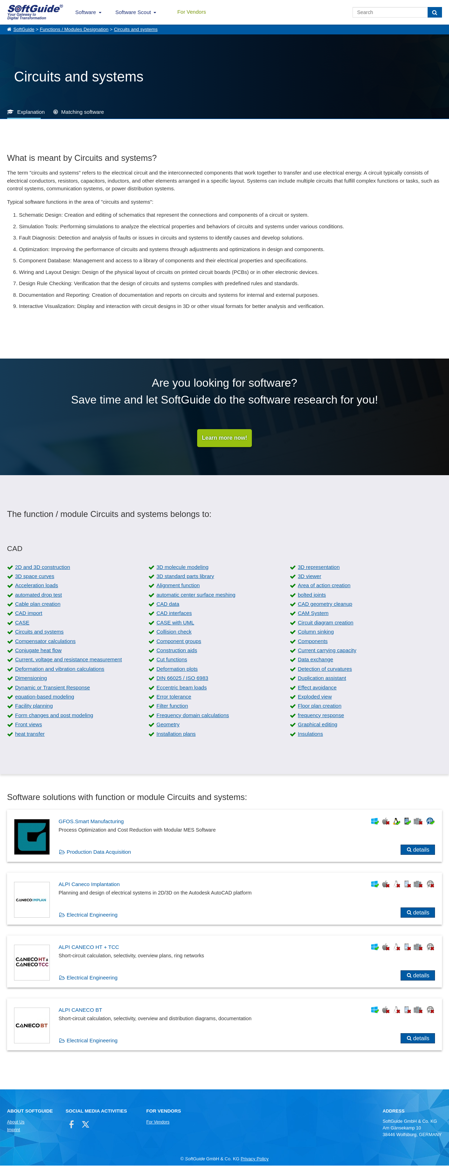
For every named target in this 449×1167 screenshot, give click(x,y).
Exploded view (315, 698)
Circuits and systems (136, 29)
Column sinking (316, 633)
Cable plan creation (37, 605)
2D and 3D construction (42, 568)
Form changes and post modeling (54, 717)
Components (313, 642)
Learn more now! (224, 438)
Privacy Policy (255, 1160)
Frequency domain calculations (192, 717)
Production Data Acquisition (99, 853)
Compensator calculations (45, 642)
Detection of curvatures (325, 670)
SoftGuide (23, 29)
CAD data (167, 605)
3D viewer (309, 578)
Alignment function (178, 587)
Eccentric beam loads (181, 688)
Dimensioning (31, 679)
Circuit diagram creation (325, 624)
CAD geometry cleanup (325, 605)
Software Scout (133, 12)
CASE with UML (175, 624)
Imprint (13, 1131)
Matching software (82, 112)
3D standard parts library (185, 578)
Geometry (168, 726)
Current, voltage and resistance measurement (68, 661)
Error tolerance (173, 698)
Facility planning (34, 707)
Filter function (172, 707)
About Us (16, 1123)
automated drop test (38, 596)
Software (85, 12)
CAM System (313, 614)
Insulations (310, 735)
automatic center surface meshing (195, 596)
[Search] (435, 12)
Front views (28, 726)
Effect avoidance (317, 688)
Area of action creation (324, 587)
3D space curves (34, 578)
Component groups (178, 642)
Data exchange (315, 661)
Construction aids (176, 652)
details (421, 851)
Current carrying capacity (327, 652)
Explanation (31, 112)
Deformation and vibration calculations (59, 670)
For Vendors (191, 12)
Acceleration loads (36, 587)
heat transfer (30, 735)
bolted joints (312, 596)
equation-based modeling (44, 698)
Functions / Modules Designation (74, 29)
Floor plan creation (319, 707)
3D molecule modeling (182, 568)
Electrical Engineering (92, 916)
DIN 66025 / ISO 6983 (182, 679)
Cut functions (171, 661)
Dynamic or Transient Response (52, 688)
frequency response (321, 717)
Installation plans (176, 735)
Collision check (174, 633)
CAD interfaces (174, 614)
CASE (22, 624)
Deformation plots (177, 670)
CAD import (28, 614)
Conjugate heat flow (38, 652)
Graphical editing (317, 726)
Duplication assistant (322, 679)
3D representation (319, 568)
